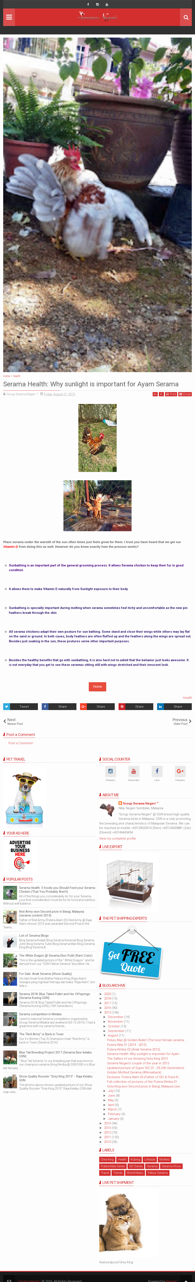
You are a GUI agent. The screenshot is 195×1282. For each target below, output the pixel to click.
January (114, 1119)
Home (97, 687)
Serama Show (171, 1166)
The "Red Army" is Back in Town (41, 1034)
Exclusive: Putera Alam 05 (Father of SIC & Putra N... (144, 1077)
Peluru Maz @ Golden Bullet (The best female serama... (146, 1040)
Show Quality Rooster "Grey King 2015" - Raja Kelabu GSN (55, 1078)
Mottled (164, 1159)
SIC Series (136, 1166)
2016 (108, 1008)
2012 (108, 1132)
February (114, 1114)
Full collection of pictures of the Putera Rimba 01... (143, 1082)
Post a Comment (21, 743)
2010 (108, 1142)
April (111, 1105)
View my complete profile (117, 838)
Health (187, 698)
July (111, 1091)
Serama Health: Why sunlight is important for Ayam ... (145, 1054)
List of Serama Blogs (34, 935)
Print (171, 394)
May (111, 1100)
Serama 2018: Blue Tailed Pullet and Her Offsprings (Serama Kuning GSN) (54, 996)
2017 (108, 1003)
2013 (108, 1128)
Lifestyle (149, 1159)
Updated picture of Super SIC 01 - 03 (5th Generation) (145, 1068)
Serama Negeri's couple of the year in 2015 (138, 1063)
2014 (108, 1123)
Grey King (107, 1159)
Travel (105, 1173)
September (116, 1031)
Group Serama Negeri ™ (140, 803)
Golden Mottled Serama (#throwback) (134, 1072)
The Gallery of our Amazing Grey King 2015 (137, 1058)
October (114, 1026)
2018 (108, 998)
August (113, 1035)
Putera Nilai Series (113, 1166)
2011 (108, 1137)
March (113, 1109)
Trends (118, 1173)
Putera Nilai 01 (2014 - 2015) (126, 1045)
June (112, 1095)
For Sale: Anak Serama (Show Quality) (45, 974)
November (116, 1022)
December (116, 1017)
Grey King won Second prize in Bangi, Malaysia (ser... (144, 1086)
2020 (108, 994)
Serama (152, 1166)
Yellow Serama (158, 1173)
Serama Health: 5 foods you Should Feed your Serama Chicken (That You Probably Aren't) (57, 890)
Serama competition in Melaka (40, 1014)
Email (185, 394)
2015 (108, 1012)
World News (135, 1173)
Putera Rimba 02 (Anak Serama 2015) (133, 1049)
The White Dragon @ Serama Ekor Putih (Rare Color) (55, 955)
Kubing (135, 1159)
